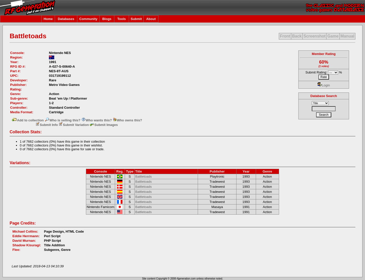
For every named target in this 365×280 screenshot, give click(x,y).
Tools (121, 19)
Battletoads (143, 176)
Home (48, 19)
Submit (136, 19)
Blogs (106, 19)
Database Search (324, 96)
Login (324, 85)
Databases (66, 19)
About (151, 19)
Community (88, 19)
